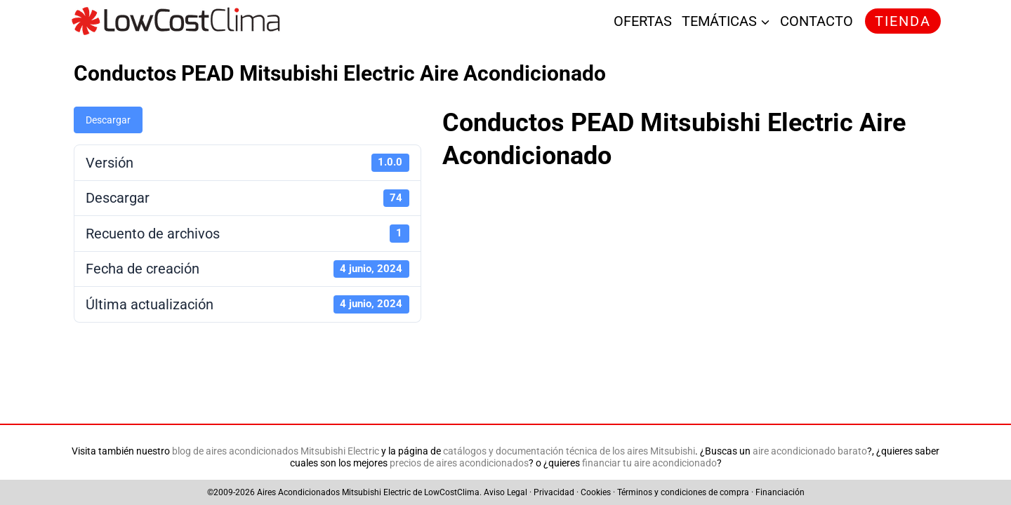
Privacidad (554, 492)
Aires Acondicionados (298, 492)
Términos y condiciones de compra (683, 492)
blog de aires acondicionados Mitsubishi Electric (275, 451)
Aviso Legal (505, 492)
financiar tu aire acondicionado (649, 463)
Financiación (780, 492)
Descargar (108, 120)
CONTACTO (816, 21)
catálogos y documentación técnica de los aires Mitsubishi (569, 451)
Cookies (596, 492)
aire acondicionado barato (810, 451)
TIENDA (903, 21)
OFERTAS (643, 21)
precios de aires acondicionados (459, 463)
